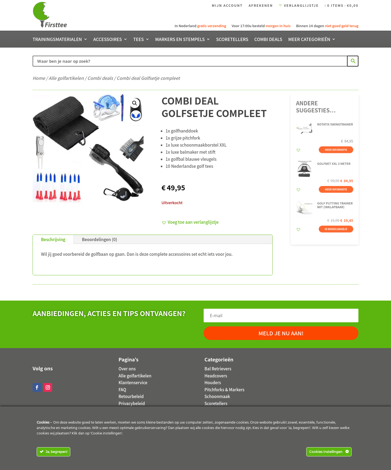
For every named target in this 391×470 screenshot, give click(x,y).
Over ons (127, 368)
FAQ (122, 389)
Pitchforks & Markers (224, 389)
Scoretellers (232, 39)
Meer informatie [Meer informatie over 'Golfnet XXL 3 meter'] (335, 187)
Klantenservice (133, 382)
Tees (138, 39)
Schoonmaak (217, 396)
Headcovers (215, 375)
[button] (135, 103)
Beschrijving (53, 239)
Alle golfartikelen (66, 78)
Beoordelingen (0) (99, 239)
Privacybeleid (132, 403)
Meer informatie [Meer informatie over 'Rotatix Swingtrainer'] (335, 151)
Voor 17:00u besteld (261, 25)
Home (39, 78)
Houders (212, 382)
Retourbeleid (131, 396)
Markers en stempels (180, 39)
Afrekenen (261, 6)
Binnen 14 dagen (326, 25)
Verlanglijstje (299, 6)
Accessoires (107, 39)
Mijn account (227, 6)
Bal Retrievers (217, 368)
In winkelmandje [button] (334, 224)
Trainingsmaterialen (57, 39)
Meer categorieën (309, 39)
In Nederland (201, 25)
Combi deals (268, 39)
